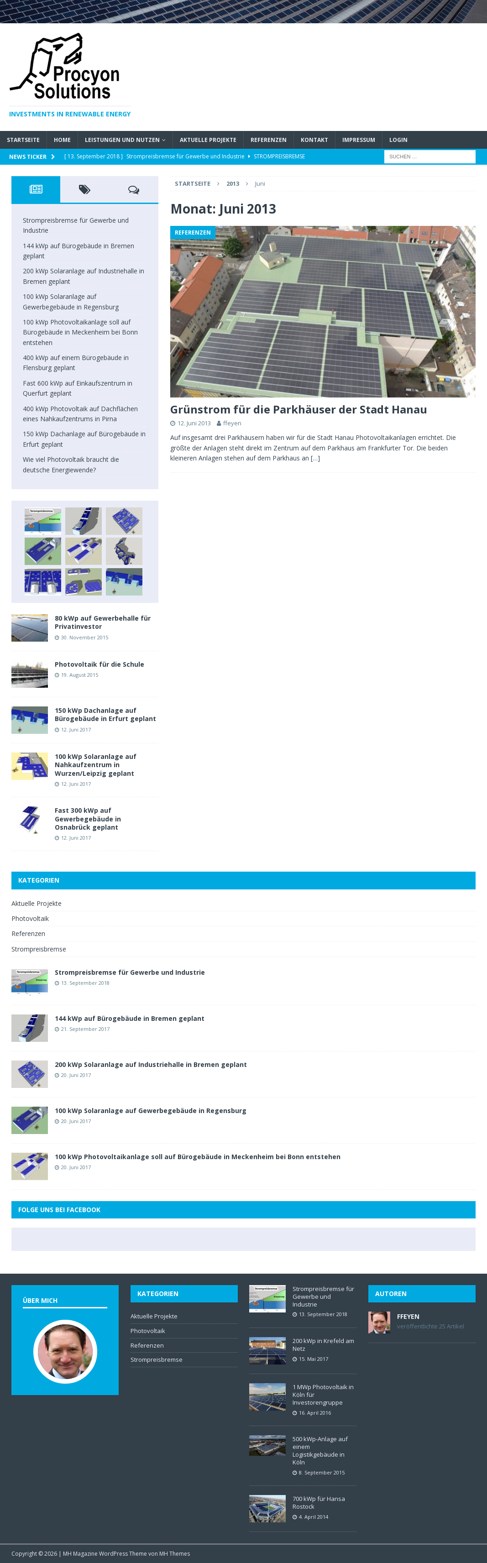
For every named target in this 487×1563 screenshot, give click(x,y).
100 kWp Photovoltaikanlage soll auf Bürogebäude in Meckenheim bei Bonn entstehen (80, 332)
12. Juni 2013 (194, 423)
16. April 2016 (315, 1412)
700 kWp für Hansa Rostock (319, 1503)
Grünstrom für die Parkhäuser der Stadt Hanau (298, 409)
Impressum (358, 140)
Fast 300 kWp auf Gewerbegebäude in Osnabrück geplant (88, 818)
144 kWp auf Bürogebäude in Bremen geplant (129, 1018)
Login (398, 140)
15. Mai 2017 (313, 1358)
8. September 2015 (322, 1472)
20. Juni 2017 (76, 1075)
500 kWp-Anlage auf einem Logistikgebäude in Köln (320, 1450)
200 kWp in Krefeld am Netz (323, 1345)
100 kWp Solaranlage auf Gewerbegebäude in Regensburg (150, 1110)
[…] (315, 458)
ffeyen (232, 423)
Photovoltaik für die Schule (99, 664)
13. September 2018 (85, 982)
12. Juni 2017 (76, 729)
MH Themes (174, 1554)
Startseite (23, 140)
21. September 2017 (85, 1028)
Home (62, 140)
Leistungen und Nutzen (122, 140)
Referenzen (269, 140)
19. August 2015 (79, 674)
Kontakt (314, 140)
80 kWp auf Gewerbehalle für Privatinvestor (103, 622)
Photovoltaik (30, 918)
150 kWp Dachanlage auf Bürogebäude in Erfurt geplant (105, 714)
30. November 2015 (84, 637)
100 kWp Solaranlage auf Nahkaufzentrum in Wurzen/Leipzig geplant (95, 764)
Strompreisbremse (38, 949)
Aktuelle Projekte (208, 140)
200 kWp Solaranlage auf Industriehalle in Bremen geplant (151, 1064)
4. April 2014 (313, 1516)
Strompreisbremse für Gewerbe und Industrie (130, 972)
